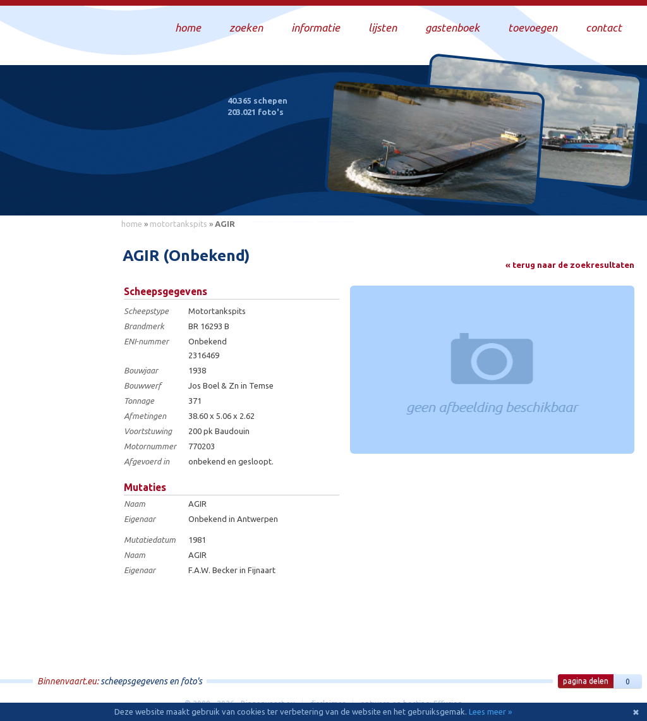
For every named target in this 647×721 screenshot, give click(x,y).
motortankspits (178, 223)
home (131, 223)
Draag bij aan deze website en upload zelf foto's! (530, 192)
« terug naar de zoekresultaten (569, 264)
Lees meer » (490, 711)
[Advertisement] (56, 424)
